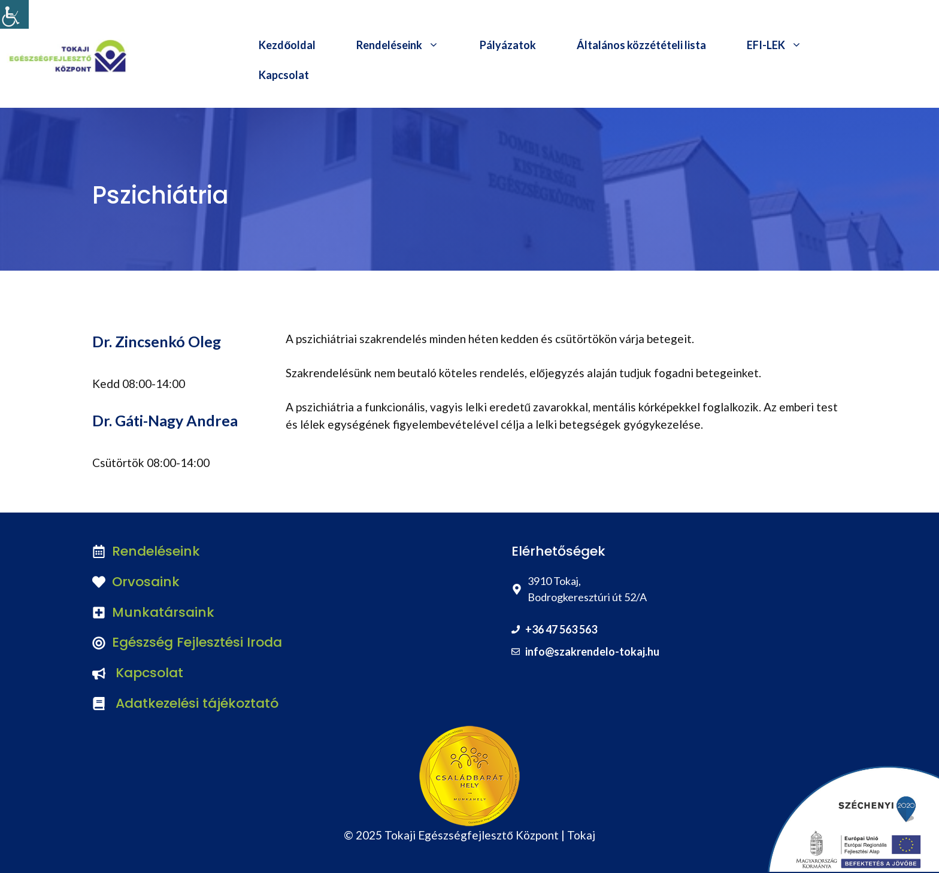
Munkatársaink (163, 612)
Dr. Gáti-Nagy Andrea (165, 420)
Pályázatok (508, 44)
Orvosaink (146, 581)
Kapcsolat (284, 74)
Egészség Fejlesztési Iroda (197, 642)
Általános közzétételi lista (641, 44)
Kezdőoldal (287, 44)
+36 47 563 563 (561, 629)
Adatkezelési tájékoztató (197, 703)
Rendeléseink (407, 45)
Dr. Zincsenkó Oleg (156, 341)
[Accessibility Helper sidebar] (14, 14)
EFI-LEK (784, 45)
